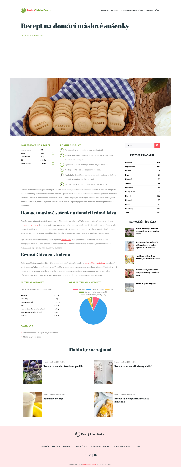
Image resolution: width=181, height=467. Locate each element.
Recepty (114, 10)
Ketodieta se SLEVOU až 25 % (132, 10)
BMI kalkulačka (152, 10)
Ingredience (142, 167)
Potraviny (142, 209)
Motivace (142, 188)
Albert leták (66, 240)
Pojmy (142, 204)
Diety (142, 175)
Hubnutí (142, 179)
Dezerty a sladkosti (32, 36)
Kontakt (67, 447)
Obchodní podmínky (122, 447)
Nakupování (142, 192)
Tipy (142, 213)
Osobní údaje (81, 447)
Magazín (104, 10)
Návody (142, 196)
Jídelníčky (142, 183)
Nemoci (142, 200)
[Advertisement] (90, 57)
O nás (137, 447)
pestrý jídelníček (89, 465)
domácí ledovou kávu (29, 225)
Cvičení (142, 171)
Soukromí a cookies (100, 447)
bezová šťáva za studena (95, 263)
